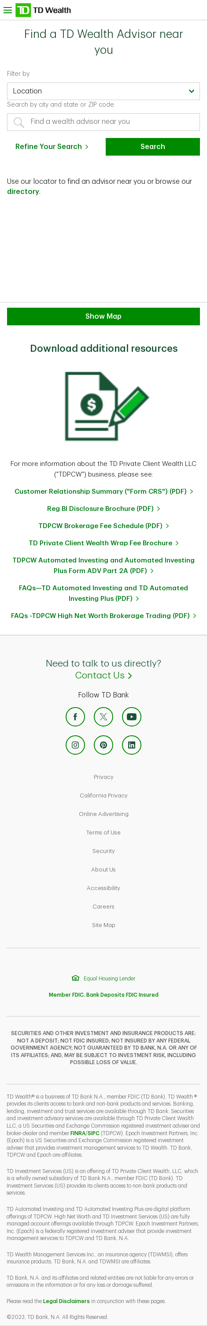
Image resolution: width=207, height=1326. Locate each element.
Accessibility (134, 887)
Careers (133, 905)
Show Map (103, 316)
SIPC (94, 1133)
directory (23, 191)
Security (133, 850)
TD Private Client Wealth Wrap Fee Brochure (100, 543)
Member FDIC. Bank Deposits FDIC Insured (104, 995)
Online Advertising (134, 813)
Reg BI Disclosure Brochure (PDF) (100, 509)
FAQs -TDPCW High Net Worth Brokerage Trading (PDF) (100, 616)
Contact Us (141, 675)
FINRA (77, 1133)
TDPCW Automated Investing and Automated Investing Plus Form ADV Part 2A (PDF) (103, 565)
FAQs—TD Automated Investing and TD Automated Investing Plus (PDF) (103, 593)
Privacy (134, 776)
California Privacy (134, 794)
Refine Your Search (48, 146)
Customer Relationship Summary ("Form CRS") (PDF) (101, 491)
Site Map (134, 924)
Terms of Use (133, 831)
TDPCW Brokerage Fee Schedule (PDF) (100, 526)
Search (152, 146)
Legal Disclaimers (66, 1301)
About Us (133, 868)
